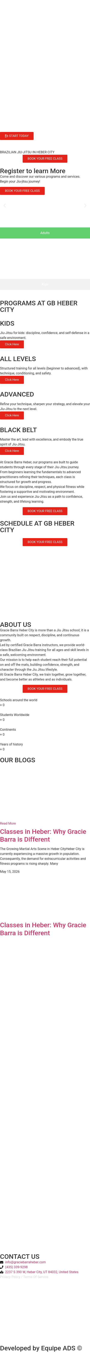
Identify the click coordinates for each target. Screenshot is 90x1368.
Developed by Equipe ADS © (41, 1348)
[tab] (45, 233)
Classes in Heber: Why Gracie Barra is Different (43, 835)
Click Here (12, 344)
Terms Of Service (35, 1277)
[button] (4, 205)
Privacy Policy (10, 1277)
